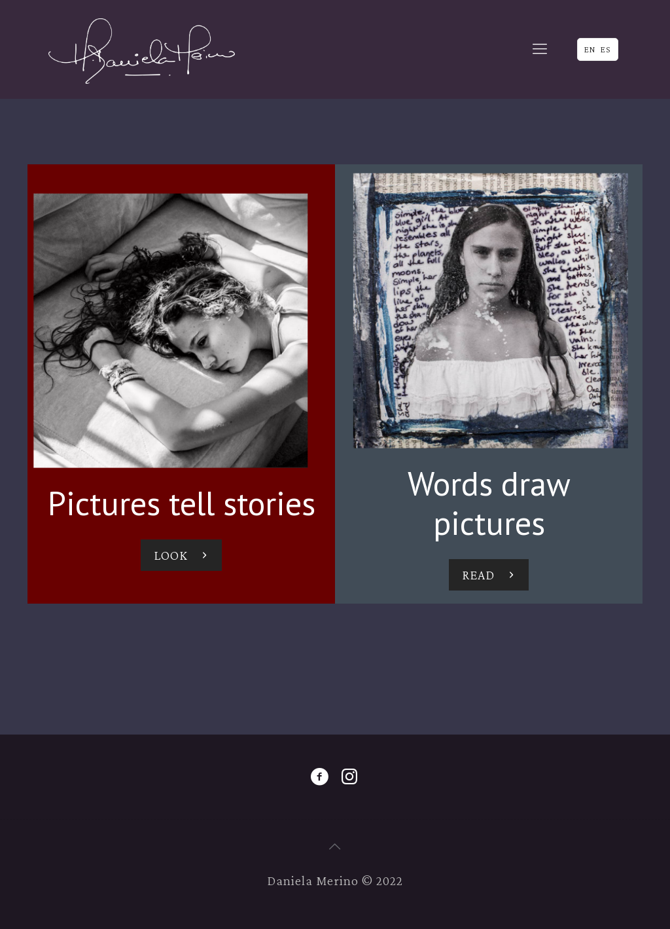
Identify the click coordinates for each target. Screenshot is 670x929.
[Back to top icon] (335, 846)
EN (589, 49)
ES (606, 49)
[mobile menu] (540, 49)
